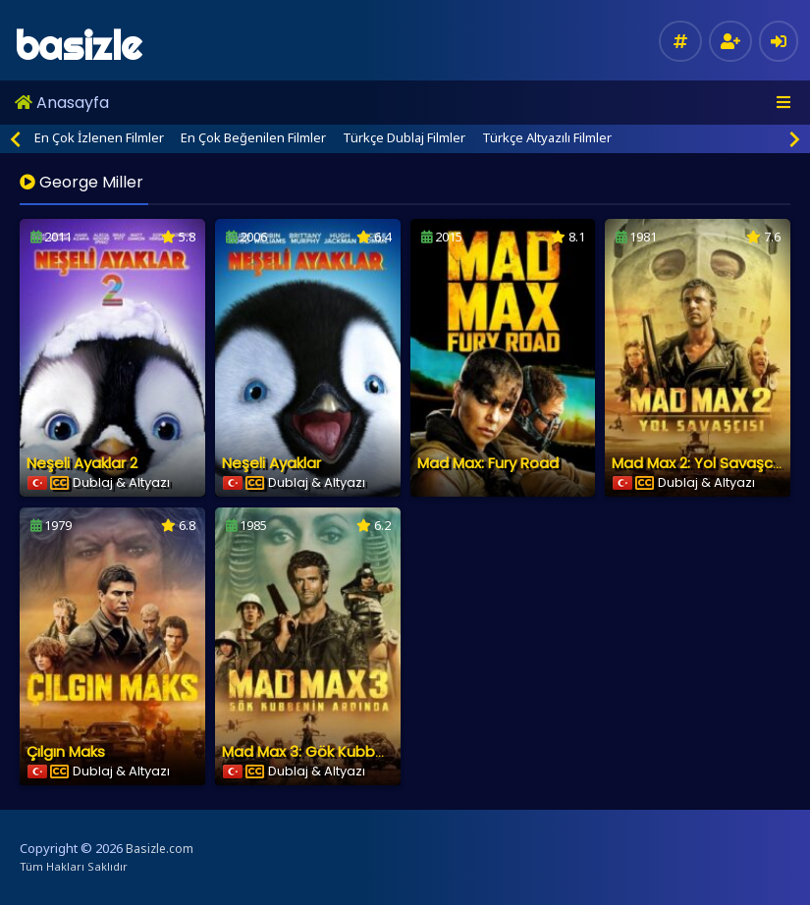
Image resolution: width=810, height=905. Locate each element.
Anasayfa (62, 102)
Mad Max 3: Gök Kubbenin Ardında (343, 751)
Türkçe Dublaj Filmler (404, 137)
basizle (78, 46)
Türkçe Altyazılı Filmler (547, 137)
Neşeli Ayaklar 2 (82, 462)
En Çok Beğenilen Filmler (253, 137)
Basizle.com (159, 848)
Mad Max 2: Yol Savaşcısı (699, 462)
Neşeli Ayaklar (271, 462)
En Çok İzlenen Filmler (99, 137)
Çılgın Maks (66, 751)
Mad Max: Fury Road (488, 462)
